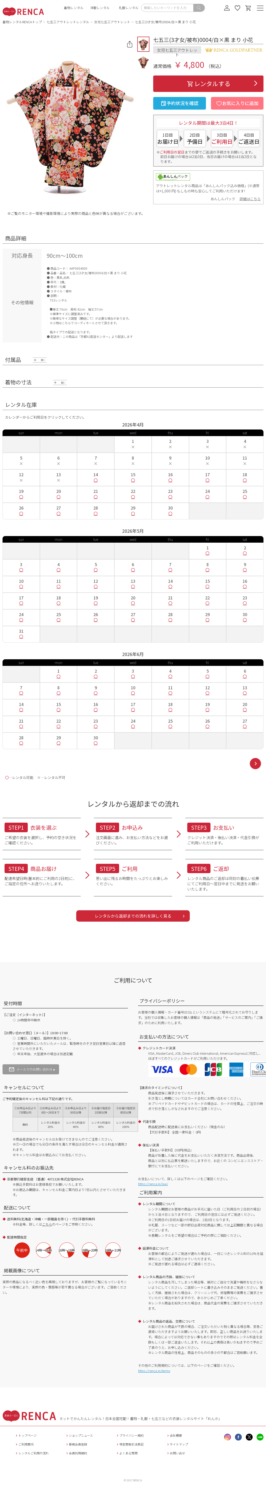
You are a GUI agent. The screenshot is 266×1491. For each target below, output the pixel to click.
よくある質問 (127, 1453)
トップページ (26, 1435)
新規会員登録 (76, 1444)
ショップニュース (79, 1435)
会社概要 (174, 1435)
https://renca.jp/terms (154, 1370)
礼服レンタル (129, 7)
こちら (47, 1224)
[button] (143, 44)
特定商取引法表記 (130, 1444)
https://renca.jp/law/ (153, 1183)
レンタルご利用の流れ (32, 1453)
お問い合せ (175, 1453)
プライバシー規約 (130, 1435)
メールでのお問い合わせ (30, 1069)
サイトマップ (177, 1444)
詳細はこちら (250, 198)
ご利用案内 (24, 1444)
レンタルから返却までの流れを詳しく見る (133, 916)
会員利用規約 (76, 1453)
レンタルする (208, 83)
